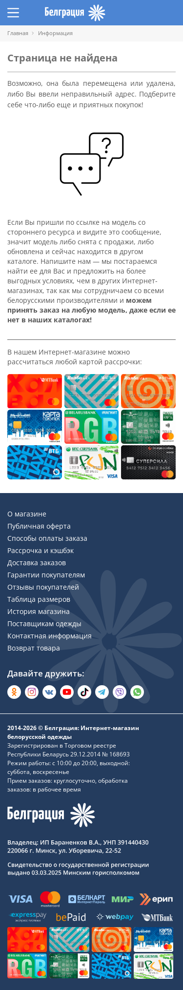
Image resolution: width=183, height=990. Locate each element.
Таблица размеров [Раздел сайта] (38, 599)
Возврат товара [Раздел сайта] (33, 648)
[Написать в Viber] (119, 692)
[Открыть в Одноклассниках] (14, 692)
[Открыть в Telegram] (102, 692)
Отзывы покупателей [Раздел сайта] (43, 587)
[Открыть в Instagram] (32, 692)
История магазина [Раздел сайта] (38, 611)
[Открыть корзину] (170, 12)
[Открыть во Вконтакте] (49, 692)
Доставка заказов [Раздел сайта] (36, 562)
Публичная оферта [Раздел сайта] (39, 526)
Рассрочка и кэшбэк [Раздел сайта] (40, 550)
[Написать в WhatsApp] (137, 692)
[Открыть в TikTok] (84, 692)
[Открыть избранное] (151, 12)
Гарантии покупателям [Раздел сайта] (46, 574)
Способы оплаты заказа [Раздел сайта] (47, 538)
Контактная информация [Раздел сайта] (49, 635)
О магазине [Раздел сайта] (26, 513)
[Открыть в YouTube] (67, 692)
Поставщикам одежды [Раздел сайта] (44, 623)
